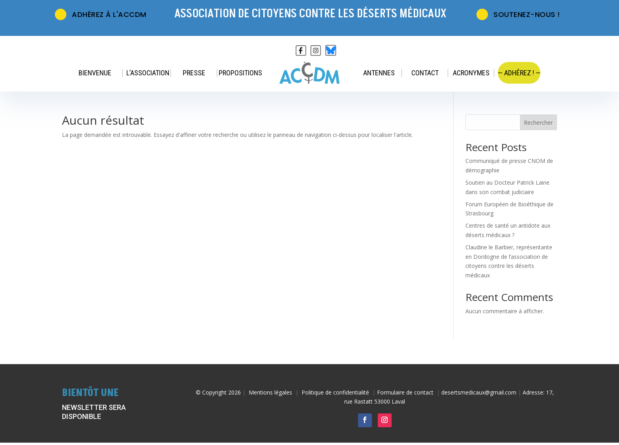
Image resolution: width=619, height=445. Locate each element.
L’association (147, 73)
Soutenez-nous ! (518, 12)
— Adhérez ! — (519, 73)
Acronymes (471, 73)
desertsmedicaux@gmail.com (478, 392)
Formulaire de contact (405, 392)
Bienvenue (95, 73)
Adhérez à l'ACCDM (101, 12)
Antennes (379, 73)
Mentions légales (270, 392)
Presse (194, 73)
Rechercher (538, 122)
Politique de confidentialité (335, 392)
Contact (425, 73)
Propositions (240, 73)
